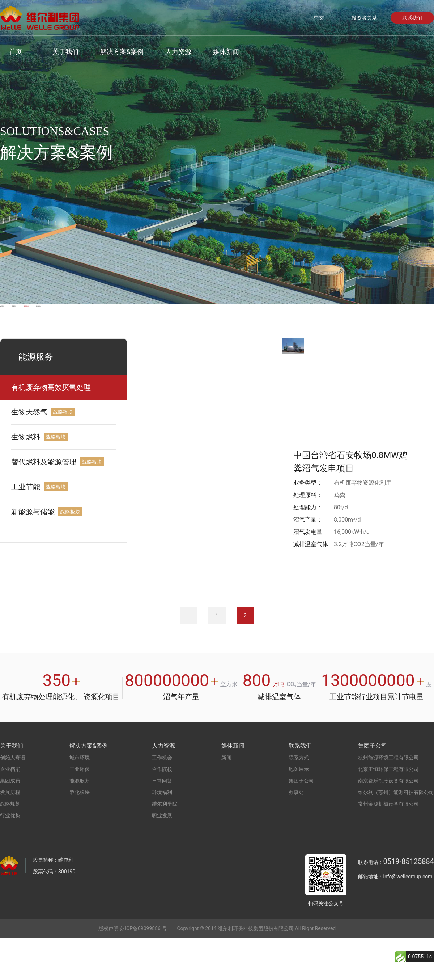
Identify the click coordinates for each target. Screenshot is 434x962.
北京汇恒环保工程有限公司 (388, 793)
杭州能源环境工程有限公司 (388, 781)
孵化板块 (225, 318)
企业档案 (10, 793)
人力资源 (169, 51)
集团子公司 (301, 804)
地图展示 (299, 793)
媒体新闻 (217, 51)
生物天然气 (29, 435)
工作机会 (162, 781)
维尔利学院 (164, 828)
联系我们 (412, 18)
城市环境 (13, 318)
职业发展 (162, 839)
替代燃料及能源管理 (43, 485)
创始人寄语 (12, 781)
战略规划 (10, 828)
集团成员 (10, 804)
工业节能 (25, 510)
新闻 (226, 781)
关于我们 (56, 51)
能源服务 (154, 318)
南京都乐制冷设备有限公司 (388, 804)
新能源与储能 (33, 535)
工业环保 (84, 318)
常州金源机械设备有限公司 (388, 828)
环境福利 (162, 816)
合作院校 (162, 793)
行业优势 (10, 839)
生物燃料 (25, 460)
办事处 (296, 816)
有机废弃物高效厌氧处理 (51, 411)
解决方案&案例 (112, 51)
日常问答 (162, 804)
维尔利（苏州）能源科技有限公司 (396, 816)
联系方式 (299, 781)
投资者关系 (364, 18)
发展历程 (10, 816)
